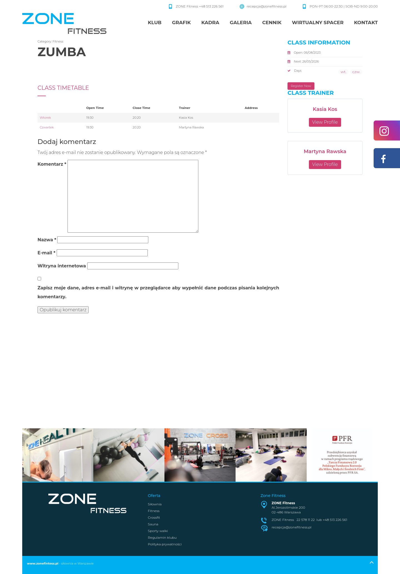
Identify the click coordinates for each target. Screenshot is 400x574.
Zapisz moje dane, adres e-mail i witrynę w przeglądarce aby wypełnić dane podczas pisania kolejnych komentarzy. (158, 292)
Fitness (57, 41)
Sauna (153, 524)
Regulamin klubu (162, 537)
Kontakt (366, 22)
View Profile (325, 122)
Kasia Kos (325, 109)
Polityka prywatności (165, 544)
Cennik (271, 22)
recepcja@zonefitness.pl (267, 6)
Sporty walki (158, 531)
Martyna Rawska (325, 151)
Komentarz (52, 164)
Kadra (210, 22)
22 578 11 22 (306, 520)
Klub (154, 22)
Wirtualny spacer (318, 22)
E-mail (46, 252)
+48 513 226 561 (335, 520)
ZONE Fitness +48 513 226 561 (200, 6)
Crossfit (154, 517)
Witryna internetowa (62, 266)
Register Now (301, 86)
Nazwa (47, 239)
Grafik (181, 22)
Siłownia (154, 504)
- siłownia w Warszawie (60, 563)
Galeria (241, 22)
